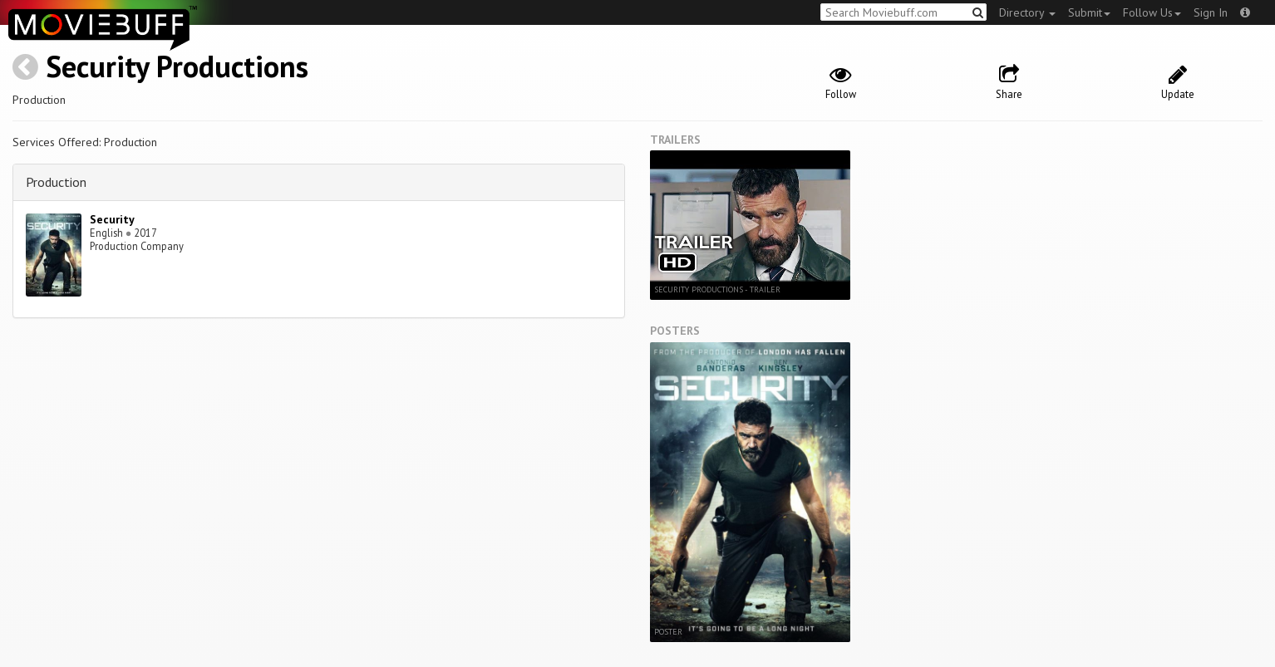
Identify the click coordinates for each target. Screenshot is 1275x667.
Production (56, 182)
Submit (1089, 12)
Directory (1027, 12)
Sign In (1211, 12)
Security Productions (177, 66)
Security (112, 219)
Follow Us (1152, 12)
